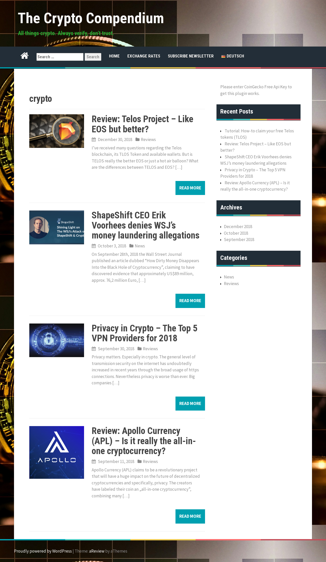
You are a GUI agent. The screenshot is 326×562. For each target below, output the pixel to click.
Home (114, 56)
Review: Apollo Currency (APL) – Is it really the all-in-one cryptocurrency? (144, 441)
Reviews (148, 139)
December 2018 (238, 226)
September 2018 (239, 239)
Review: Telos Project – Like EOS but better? (142, 124)
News (140, 246)
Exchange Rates (143, 56)
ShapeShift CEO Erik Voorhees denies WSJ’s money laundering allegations (145, 225)
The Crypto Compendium (91, 18)
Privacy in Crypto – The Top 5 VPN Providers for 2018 (144, 333)
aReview (96, 551)
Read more (190, 188)
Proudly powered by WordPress (43, 551)
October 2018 (236, 233)
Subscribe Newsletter (191, 56)
